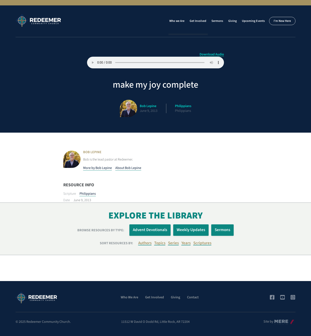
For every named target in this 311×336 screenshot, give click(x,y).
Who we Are (176, 21)
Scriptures (202, 243)
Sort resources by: (116, 243)
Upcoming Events (253, 21)
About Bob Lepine (128, 168)
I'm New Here (282, 21)
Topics (159, 243)
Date (66, 200)
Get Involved (198, 21)
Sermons (217, 21)
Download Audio (212, 54)
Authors (145, 243)
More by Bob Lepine (97, 168)
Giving (232, 21)
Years (186, 243)
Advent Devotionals (150, 230)
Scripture (69, 193)
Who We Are (129, 297)
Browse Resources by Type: (100, 230)
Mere (278, 320)
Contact (193, 297)
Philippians (87, 193)
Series (173, 243)
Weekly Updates (191, 230)
